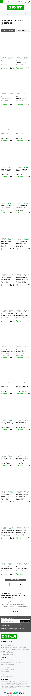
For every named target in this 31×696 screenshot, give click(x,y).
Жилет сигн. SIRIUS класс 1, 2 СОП (6, 242)
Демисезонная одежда (7, 664)
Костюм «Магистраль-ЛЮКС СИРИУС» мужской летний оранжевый (22, 495)
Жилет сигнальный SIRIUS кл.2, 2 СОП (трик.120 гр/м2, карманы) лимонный (21, 98)
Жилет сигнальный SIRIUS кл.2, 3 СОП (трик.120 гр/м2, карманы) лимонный (6, 98)
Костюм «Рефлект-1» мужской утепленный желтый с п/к (22, 387)
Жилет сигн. (4, 61)
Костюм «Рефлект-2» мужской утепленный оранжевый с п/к (22, 278)
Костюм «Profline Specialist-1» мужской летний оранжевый (22, 567)
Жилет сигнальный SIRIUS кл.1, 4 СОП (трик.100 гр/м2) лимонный (6, 170)
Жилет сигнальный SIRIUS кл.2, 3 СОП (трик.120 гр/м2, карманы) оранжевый (22, 170)
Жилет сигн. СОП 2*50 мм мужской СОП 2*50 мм (8, 314)
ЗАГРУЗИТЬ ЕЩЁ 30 (15, 580)
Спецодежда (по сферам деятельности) (12, 662)
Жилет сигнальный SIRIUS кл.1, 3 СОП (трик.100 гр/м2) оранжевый (21, 206)
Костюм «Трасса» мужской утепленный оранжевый (7, 459)
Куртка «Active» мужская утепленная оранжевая (22, 314)
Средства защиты (6, 674)
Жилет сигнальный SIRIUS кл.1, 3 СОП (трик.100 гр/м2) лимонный (6, 206)
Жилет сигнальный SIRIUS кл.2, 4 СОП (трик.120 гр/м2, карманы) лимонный (21, 61)
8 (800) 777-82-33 (7, 641)
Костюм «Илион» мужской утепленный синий (7, 423)
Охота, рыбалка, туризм (7, 669)
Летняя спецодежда (6, 660)
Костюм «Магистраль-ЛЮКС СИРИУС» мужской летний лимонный (7, 495)
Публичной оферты (5, 625)
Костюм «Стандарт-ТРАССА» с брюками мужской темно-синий (22, 459)
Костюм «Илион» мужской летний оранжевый (21, 531)
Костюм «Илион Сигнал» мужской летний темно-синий (7, 531)
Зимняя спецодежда (6, 667)
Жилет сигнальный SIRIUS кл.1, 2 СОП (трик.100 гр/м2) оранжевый (21, 242)
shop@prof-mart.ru (8, 645)
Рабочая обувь (5, 671)
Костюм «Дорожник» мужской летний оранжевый (7, 278)
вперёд (19, 588)
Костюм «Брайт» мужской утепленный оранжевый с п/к (22, 423)
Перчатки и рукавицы (7, 676)
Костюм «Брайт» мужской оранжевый (6, 567)
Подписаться (25, 621)
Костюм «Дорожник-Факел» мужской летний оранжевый (8, 351)
